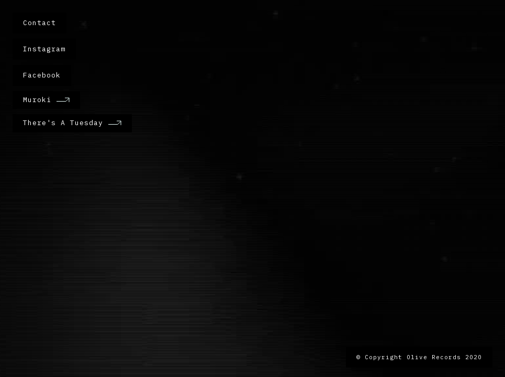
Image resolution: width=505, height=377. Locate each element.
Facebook (42, 75)
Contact (39, 22)
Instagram (44, 49)
